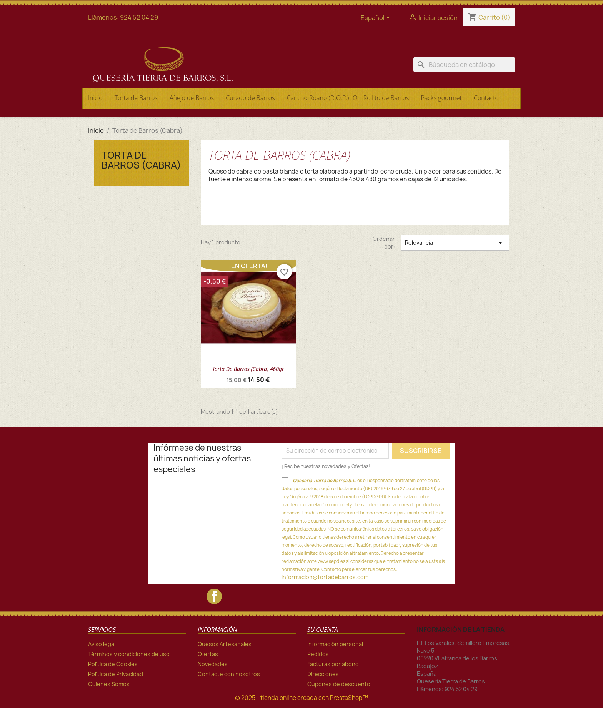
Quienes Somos (109, 684)
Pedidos (318, 654)
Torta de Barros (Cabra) (141, 160)
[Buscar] (464, 64)
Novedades (213, 664)
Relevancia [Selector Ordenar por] (455, 242)
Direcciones (323, 674)
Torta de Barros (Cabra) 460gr (248, 368)
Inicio (95, 98)
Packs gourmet (441, 98)
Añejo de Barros (192, 98)
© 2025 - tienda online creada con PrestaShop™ (301, 698)
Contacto (486, 98)
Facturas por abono (333, 664)
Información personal (335, 644)
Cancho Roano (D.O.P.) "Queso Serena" (321, 98)
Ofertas (208, 654)
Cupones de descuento (338, 684)
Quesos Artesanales (225, 644)
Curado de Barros (250, 98)
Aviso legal (101, 644)
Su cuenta (322, 629)
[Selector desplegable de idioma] (377, 18)
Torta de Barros (136, 98)
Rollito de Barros (386, 98)
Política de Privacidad (115, 674)
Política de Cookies (113, 664)
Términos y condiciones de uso (129, 654)
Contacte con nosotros (229, 674)
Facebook (214, 596)
